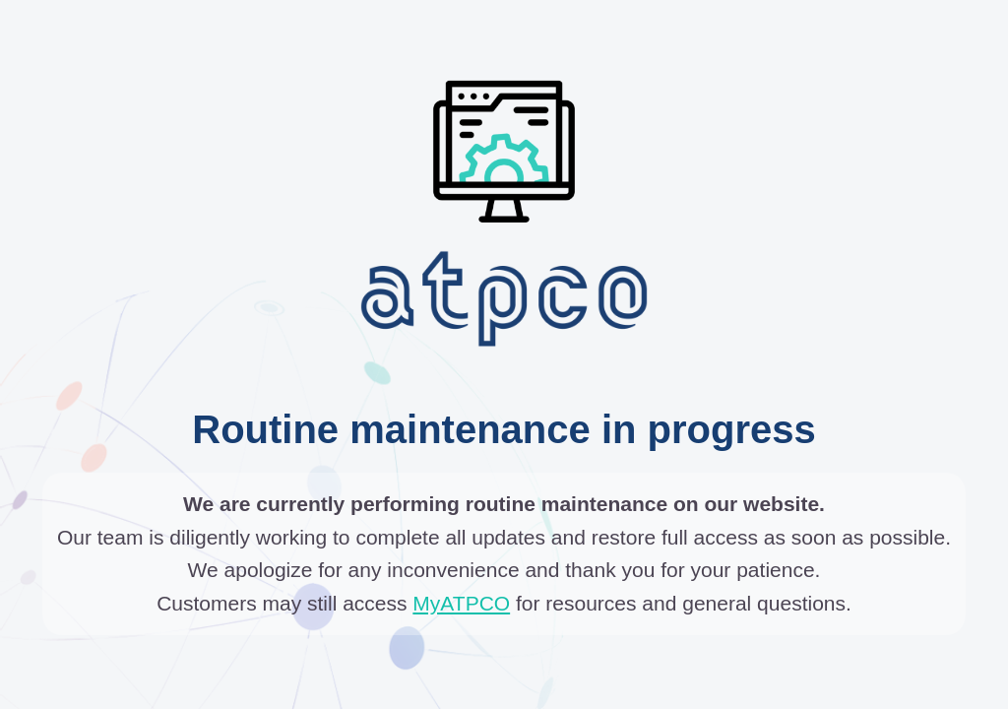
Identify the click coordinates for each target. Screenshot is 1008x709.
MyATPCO (461, 603)
